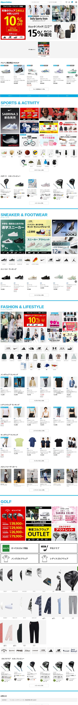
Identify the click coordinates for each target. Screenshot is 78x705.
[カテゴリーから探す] (54, 2)
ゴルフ (67, 95)
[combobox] (39, 2)
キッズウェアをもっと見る (39, 460)
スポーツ (9, 95)
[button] (76, 75)
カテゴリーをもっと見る (39, 170)
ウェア (48, 95)
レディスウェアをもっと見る (39, 430)
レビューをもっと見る (39, 203)
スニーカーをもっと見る (39, 295)
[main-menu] (76, 2)
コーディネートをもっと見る (39, 489)
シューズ (29, 95)
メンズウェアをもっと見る (39, 400)
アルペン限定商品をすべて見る (39, 89)
